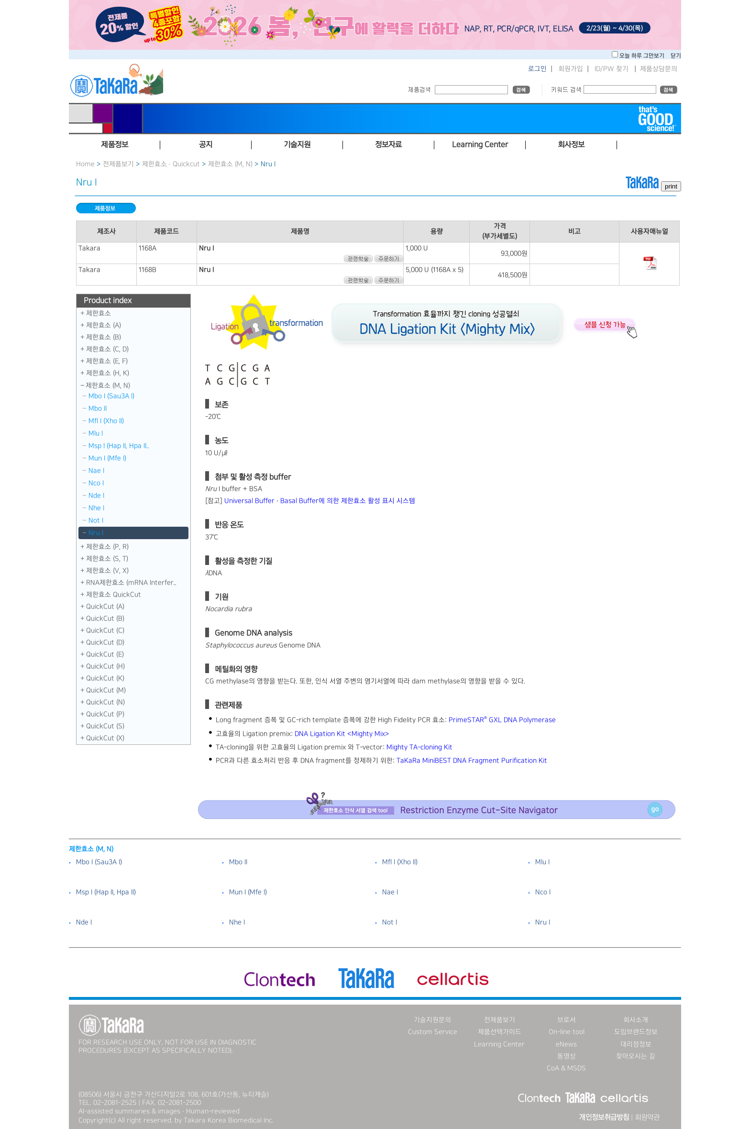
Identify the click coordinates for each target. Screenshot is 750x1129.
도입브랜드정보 (636, 1032)
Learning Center (499, 1044)
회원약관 (647, 1117)
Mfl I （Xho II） (106, 421)
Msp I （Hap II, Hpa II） (106, 892)
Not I (95, 520)
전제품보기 (118, 164)
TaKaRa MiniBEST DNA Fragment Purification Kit (472, 760)
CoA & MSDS (566, 1068)
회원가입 (570, 69)
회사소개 (635, 1020)
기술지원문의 (432, 1020)
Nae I (96, 471)
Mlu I (95, 433)
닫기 (676, 56)
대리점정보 (635, 1044)
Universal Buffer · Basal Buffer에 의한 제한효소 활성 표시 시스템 (319, 501)
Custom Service (432, 1032)
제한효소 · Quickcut (172, 164)
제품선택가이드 (499, 1032)
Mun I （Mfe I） (107, 458)
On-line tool (567, 1032)
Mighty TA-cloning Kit (419, 747)
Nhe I (96, 508)
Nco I (96, 483)
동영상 (566, 1056)
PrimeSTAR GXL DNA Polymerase (502, 720)
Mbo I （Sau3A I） (111, 396)
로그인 (537, 69)
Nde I (96, 495)
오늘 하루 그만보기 (642, 56)
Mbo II (97, 408)
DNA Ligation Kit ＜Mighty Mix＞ (342, 734)
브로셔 (566, 1020)
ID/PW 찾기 (612, 69)
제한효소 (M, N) (230, 164)
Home (85, 164)
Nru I (95, 533)
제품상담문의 (658, 69)
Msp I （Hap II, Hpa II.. (118, 446)
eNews (566, 1044)
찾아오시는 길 (635, 1056)
